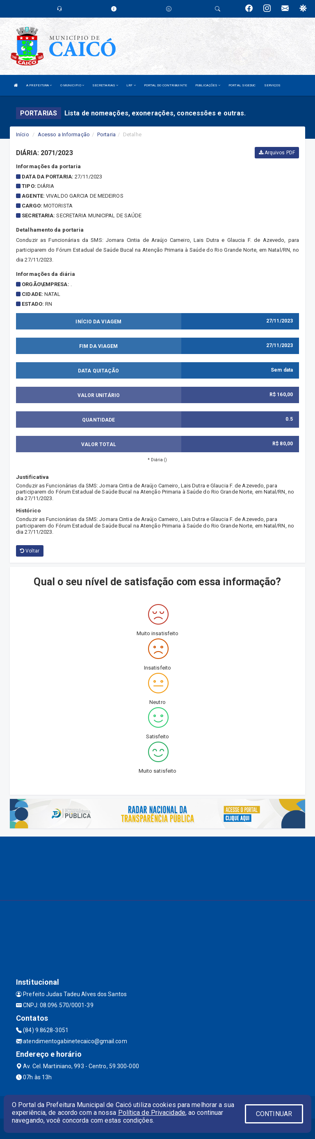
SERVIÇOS (272, 85)
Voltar (29, 551)
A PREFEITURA (39, 85)
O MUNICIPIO (72, 85)
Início (22, 134)
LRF (131, 85)
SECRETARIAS (105, 85)
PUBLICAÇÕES (207, 85)
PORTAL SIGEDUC (242, 85)
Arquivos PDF (277, 153)
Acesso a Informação (64, 134)
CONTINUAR (274, 1114)
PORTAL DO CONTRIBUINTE (165, 85)
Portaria (106, 134)
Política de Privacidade (151, 1112)
